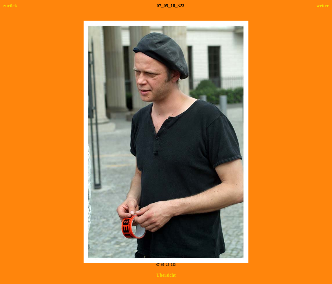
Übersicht (166, 275)
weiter (322, 5)
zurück (10, 5)
